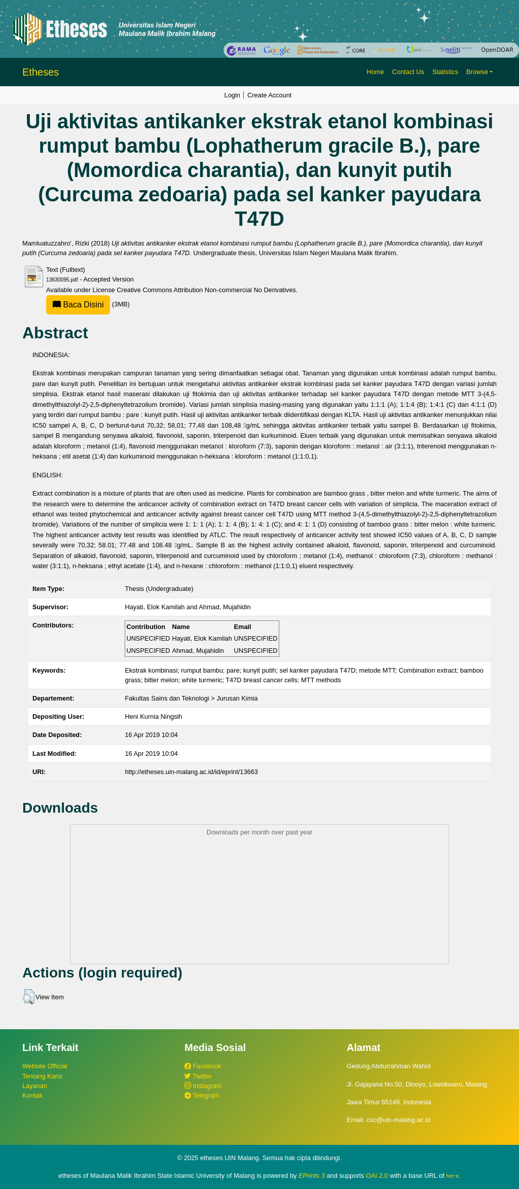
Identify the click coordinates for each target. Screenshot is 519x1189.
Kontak (32, 1095)
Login (232, 95)
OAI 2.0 (377, 1175)
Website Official (44, 1066)
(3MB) (88, 304)
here (452, 1175)
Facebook (202, 1066)
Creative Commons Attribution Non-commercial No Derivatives (206, 290)
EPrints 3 (312, 1175)
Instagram (202, 1086)
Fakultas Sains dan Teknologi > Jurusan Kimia (191, 698)
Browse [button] (477, 72)
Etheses (40, 72)
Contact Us (408, 72)
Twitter (198, 1076)
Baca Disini (78, 304)
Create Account (269, 95)
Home (375, 72)
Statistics (445, 72)
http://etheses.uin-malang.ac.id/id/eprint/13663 (191, 772)
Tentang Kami (42, 1076)
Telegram (201, 1095)
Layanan (34, 1086)
